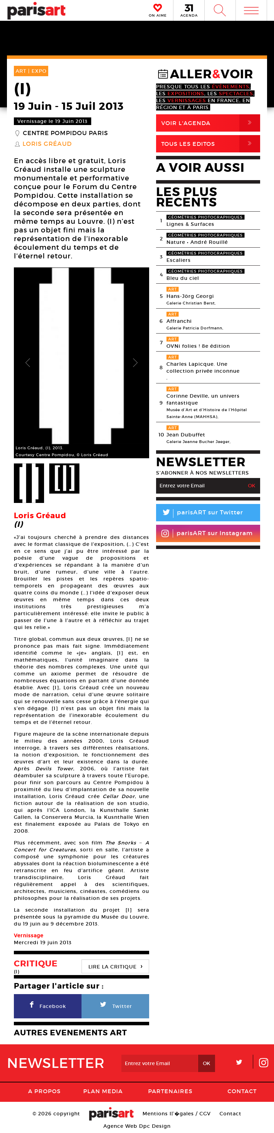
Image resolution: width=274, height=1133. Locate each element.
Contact (242, 1091)
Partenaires (170, 1091)
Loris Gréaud (47, 144)
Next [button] (135, 363)
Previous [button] (28, 363)
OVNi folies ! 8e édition (198, 346)
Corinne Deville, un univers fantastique (203, 399)
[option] (81, 362)
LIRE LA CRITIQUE (115, 966)
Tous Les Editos (210, 143)
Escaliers (178, 260)
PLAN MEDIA (103, 1091)
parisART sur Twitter (199, 513)
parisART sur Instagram (207, 533)
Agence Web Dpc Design (137, 1126)
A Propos (44, 1091)
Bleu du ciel (182, 278)
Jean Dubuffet (185, 435)
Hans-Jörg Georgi (190, 296)
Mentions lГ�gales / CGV (177, 1113)
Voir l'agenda (210, 123)
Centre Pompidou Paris (65, 133)
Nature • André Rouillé (197, 242)
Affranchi (179, 321)
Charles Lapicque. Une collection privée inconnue (203, 367)
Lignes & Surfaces (190, 224)
